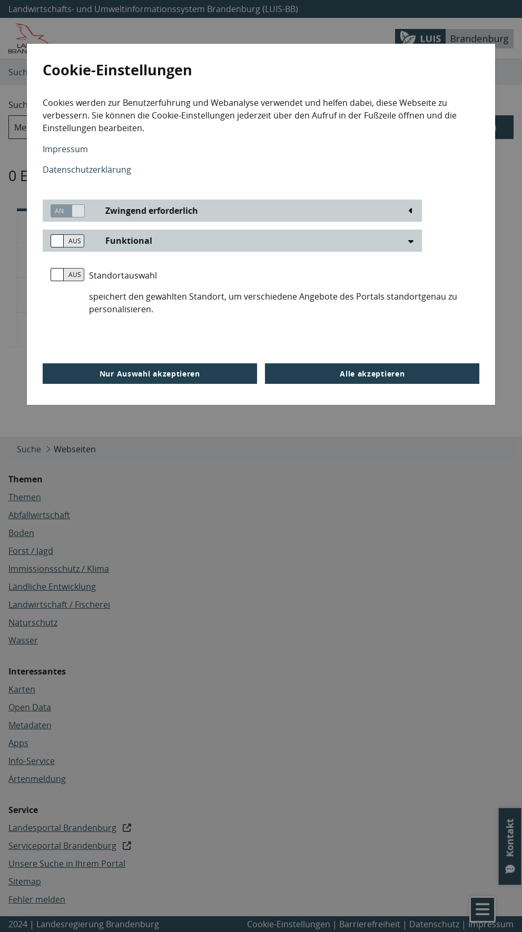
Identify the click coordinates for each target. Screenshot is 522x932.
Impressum (65, 149)
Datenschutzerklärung (87, 169)
